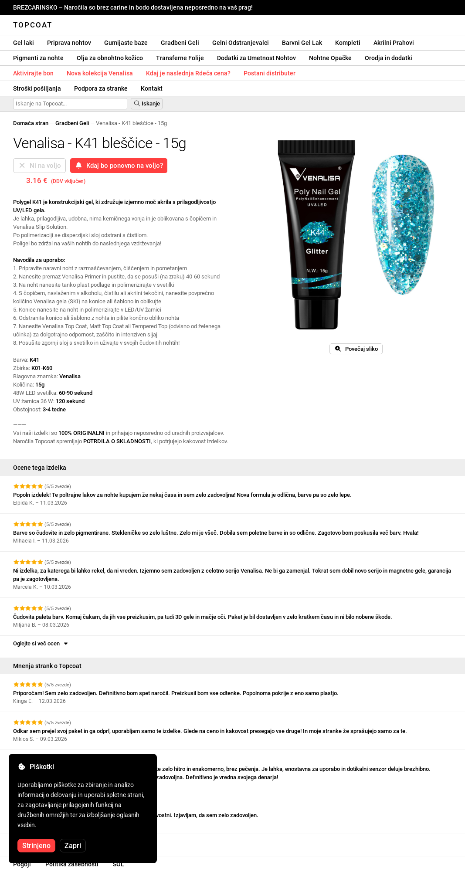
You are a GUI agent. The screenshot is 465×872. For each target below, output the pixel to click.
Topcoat (32, 24)
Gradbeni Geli (180, 42)
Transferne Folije (180, 57)
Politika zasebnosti (71, 864)
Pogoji (22, 864)
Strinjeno (36, 845)
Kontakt (152, 88)
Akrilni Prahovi (393, 42)
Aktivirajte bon (33, 73)
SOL (118, 864)
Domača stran (30, 123)
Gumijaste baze (126, 42)
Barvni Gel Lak (302, 42)
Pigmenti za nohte (38, 57)
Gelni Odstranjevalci (240, 42)
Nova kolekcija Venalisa (100, 73)
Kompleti (347, 42)
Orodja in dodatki (388, 57)
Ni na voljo (39, 166)
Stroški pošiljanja (37, 88)
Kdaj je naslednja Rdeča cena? (188, 73)
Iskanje (146, 103)
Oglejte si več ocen (41, 643)
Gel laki (23, 42)
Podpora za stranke (101, 88)
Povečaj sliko (356, 349)
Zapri (72, 845)
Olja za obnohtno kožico (110, 57)
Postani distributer (269, 73)
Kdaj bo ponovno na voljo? (119, 166)
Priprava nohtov (69, 42)
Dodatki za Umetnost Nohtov (256, 57)
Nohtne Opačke (330, 57)
